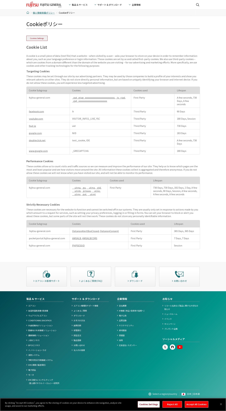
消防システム (34, 355)
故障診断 (77, 325)
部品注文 (77, 335)
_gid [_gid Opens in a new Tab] (98, 187)
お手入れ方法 (79, 320)
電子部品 (32, 370)
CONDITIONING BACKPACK (40, 320)
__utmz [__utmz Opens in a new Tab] (91, 187)
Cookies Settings (37, 38)
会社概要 (122, 305)
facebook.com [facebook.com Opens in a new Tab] (36, 111)
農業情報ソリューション (38, 335)
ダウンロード (79, 315)
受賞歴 (122, 335)
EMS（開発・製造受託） (37, 365)
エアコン (32, 305)
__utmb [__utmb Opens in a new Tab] (76, 191)
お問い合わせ (79, 345)
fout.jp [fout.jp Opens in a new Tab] (32, 125)
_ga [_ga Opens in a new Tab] (84, 187)
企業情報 (122, 299)
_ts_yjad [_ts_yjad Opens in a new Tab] (120, 97)
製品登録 (77, 340)
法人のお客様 (79, 350)
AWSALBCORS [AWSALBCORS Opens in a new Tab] (89, 238)
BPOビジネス (34, 345)
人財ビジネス (34, 340)
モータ (31, 374)
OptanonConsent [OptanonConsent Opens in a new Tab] (109, 231)
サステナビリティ (126, 325)
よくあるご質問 (80, 310)
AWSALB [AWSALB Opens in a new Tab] (76, 238)
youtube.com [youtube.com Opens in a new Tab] (36, 118)
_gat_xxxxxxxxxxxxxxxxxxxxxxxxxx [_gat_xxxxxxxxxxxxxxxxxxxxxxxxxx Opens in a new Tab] (89, 100)
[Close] (221, 407)
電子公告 (122, 315)
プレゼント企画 (171, 328)
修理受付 (77, 330)
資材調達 (122, 330)
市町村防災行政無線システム (40, 360)
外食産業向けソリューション (40, 325)
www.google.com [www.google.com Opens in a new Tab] (38, 150)
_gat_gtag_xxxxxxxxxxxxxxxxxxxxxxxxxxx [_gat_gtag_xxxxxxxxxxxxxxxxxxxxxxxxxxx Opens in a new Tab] (93, 97)
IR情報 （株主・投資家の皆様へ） (132, 310)
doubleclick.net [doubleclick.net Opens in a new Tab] (37, 140)
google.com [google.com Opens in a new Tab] (35, 133)
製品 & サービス (35, 299)
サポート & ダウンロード (86, 299)
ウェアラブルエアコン (37, 315)
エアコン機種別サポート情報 (86, 305)
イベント (168, 318)
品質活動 (122, 320)
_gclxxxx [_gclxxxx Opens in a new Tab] (86, 191)
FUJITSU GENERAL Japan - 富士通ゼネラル (43, 5)
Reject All (172, 407)
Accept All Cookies (196, 407)
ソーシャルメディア (173, 339)
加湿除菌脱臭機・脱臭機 (38, 310)
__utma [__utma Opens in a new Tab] (76, 187)
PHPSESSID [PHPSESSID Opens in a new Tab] (78, 245)
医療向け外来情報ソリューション (42, 330)
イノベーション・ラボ (37, 350)
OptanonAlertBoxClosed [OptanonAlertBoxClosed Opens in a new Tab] (85, 231)
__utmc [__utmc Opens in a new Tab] (96, 191)
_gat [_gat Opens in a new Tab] (83, 194)
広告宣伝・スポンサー (128, 345)
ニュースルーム (170, 314)
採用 (121, 340)
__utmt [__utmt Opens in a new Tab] (92, 194)
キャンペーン (169, 324)
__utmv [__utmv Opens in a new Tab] (76, 194)
